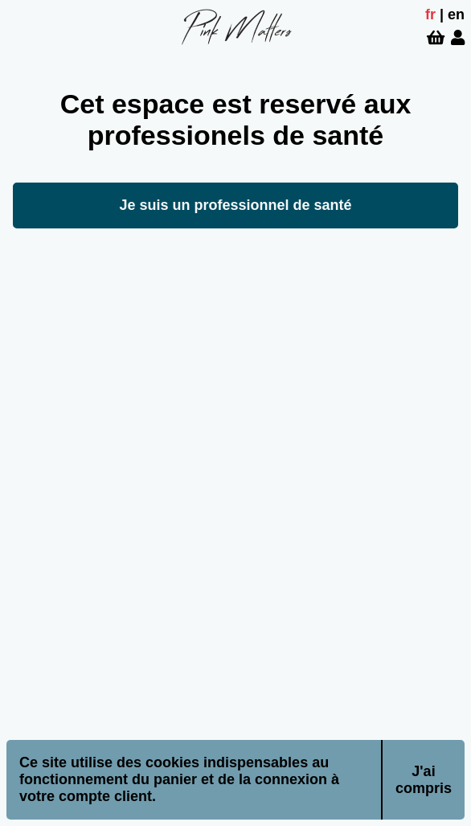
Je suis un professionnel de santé (235, 205)
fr (430, 14)
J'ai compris (423, 779)
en (456, 14)
